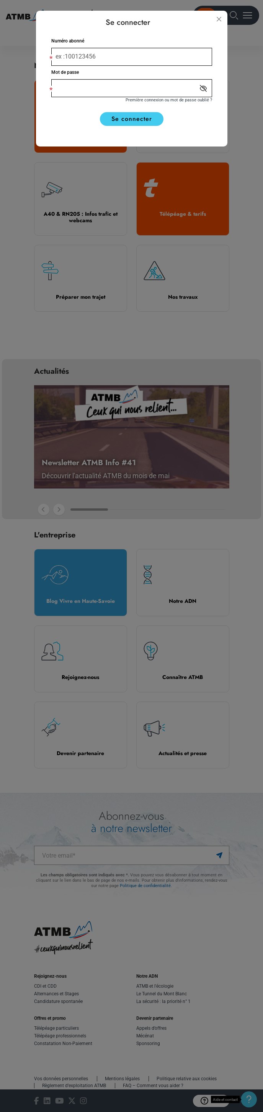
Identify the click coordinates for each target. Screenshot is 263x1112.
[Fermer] (219, 19)
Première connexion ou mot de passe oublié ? (169, 100)
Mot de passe (65, 72)
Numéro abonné (67, 41)
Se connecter (131, 118)
